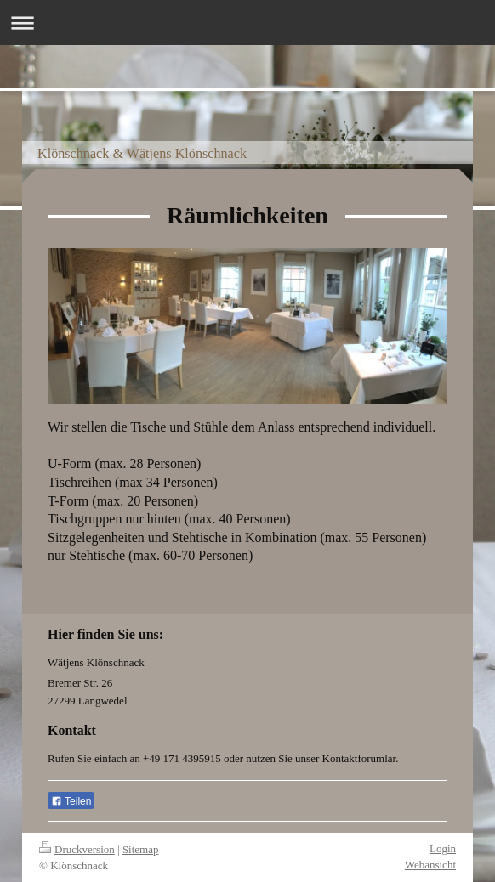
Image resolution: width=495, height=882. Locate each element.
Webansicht (430, 864)
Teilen (71, 801)
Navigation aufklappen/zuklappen (247, 22)
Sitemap (140, 849)
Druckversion (77, 849)
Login (443, 848)
